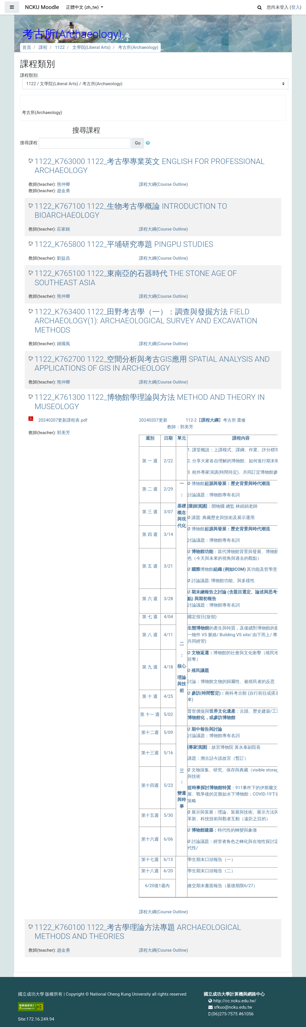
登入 (295, 7)
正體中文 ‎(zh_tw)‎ (83, 7)
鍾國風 (63, 343)
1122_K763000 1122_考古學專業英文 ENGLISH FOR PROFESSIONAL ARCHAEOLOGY (150, 166)
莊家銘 (63, 229)
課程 (43, 47)
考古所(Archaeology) (138, 47)
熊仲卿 (63, 184)
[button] (259, 6)
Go (137, 143)
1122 (60, 47)
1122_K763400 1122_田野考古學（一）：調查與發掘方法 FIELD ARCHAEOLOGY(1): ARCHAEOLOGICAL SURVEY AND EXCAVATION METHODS (146, 320)
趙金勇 (63, 190)
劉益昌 (63, 258)
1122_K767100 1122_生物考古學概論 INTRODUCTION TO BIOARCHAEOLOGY (131, 211)
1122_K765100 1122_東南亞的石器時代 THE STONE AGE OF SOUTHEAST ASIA (136, 278)
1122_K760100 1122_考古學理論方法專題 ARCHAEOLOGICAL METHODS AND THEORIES (138, 932)
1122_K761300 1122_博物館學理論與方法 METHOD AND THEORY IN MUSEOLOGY (150, 402)
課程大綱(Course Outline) (163, 184)
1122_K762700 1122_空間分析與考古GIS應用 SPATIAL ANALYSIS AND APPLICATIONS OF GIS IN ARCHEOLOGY (152, 364)
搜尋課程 (28, 142)
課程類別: (29, 75)
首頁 (26, 47)
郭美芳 (63, 432)
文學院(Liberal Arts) (91, 47)
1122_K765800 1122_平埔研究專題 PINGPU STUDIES (124, 244)
